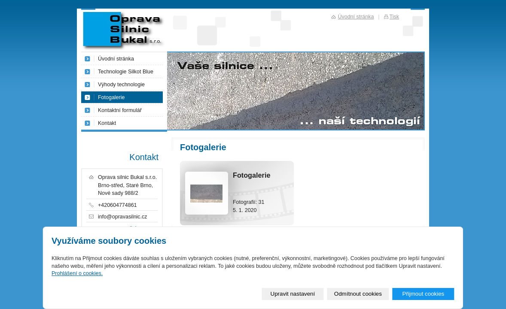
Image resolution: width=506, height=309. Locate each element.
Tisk (394, 17)
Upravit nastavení (293, 294)
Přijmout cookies (423, 294)
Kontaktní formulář (120, 110)
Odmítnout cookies (358, 294)
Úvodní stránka (116, 59)
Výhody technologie (121, 85)
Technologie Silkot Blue (125, 72)
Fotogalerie (111, 97)
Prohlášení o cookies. (77, 273)
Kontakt (107, 123)
